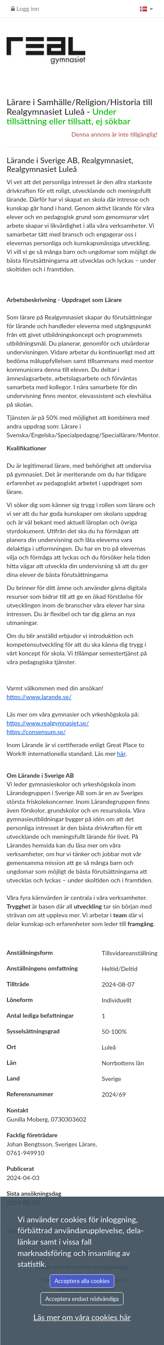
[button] (146, 8)
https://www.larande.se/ (39, 696)
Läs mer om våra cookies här (82, 1317)
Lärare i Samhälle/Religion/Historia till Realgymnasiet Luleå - (79, 111)
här (121, 753)
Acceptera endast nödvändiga (82, 1298)
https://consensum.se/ (36, 731)
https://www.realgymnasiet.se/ (48, 723)
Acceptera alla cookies (81, 1280)
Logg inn (25, 8)
